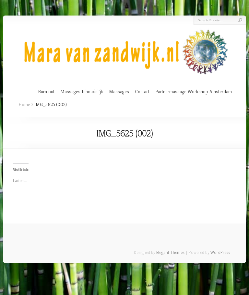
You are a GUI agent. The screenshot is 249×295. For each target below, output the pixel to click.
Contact (142, 91)
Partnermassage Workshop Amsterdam (193, 91)
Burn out (46, 91)
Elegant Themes (170, 252)
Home (24, 104)
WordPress (220, 252)
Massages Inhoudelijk (81, 91)
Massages (119, 91)
